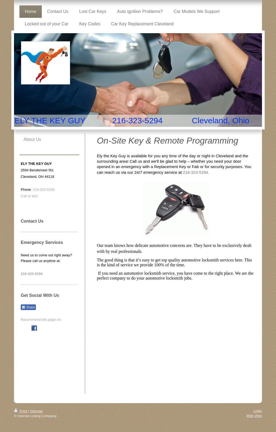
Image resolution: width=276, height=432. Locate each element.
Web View (254, 416)
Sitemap (36, 411)
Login (257, 411)
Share (28, 307)
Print (21, 411)
